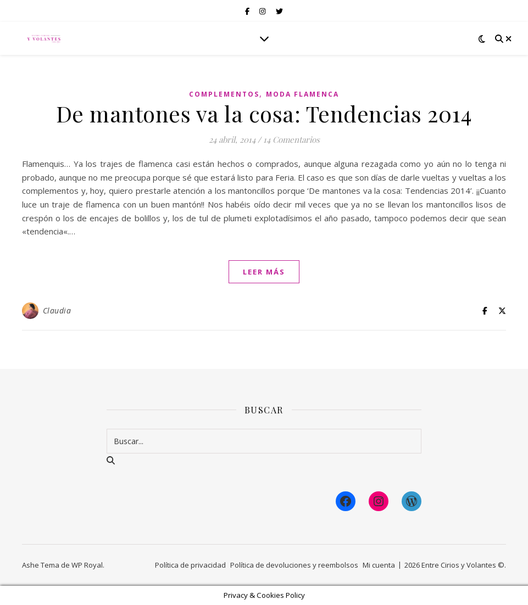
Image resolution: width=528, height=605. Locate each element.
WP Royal (87, 565)
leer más (264, 272)
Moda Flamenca (302, 94)
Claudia (57, 310)
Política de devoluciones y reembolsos (294, 565)
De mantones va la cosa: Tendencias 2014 (264, 113)
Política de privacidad (190, 565)
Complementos (224, 94)
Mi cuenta (379, 565)
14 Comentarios (291, 139)
